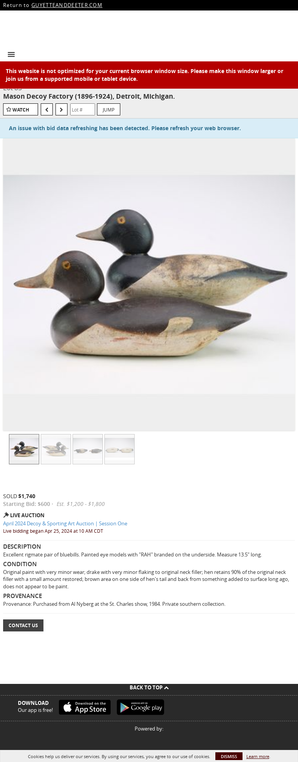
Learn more (257, 756)
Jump (108, 109)
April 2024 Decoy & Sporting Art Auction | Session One (65, 523)
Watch (20, 109)
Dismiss (229, 756)
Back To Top (149, 687)
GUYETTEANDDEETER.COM (66, 5)
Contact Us (23, 625)
